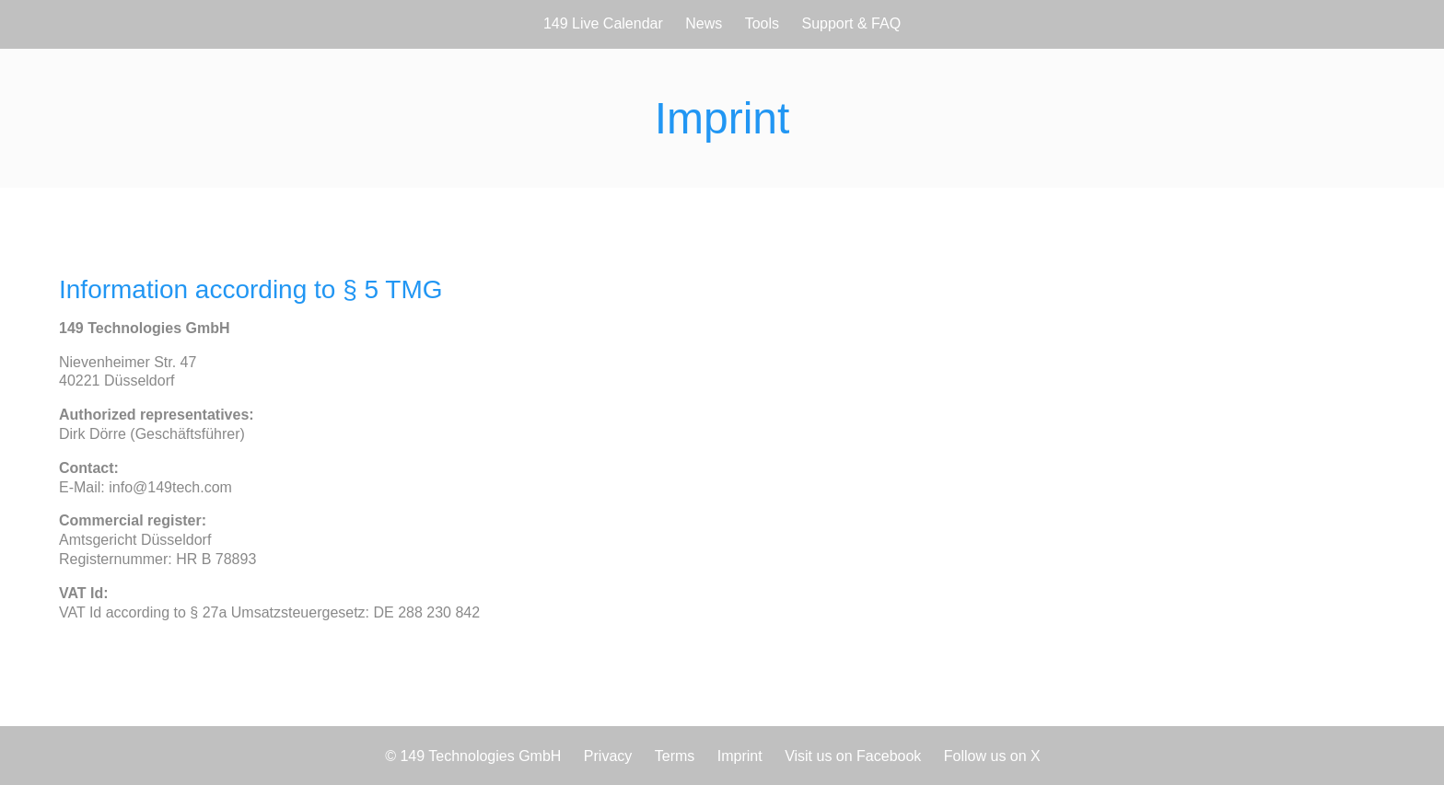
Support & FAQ (852, 23)
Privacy (608, 756)
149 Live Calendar (603, 23)
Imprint (740, 756)
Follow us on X (992, 756)
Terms (675, 756)
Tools (762, 23)
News (703, 23)
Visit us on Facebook (853, 756)
